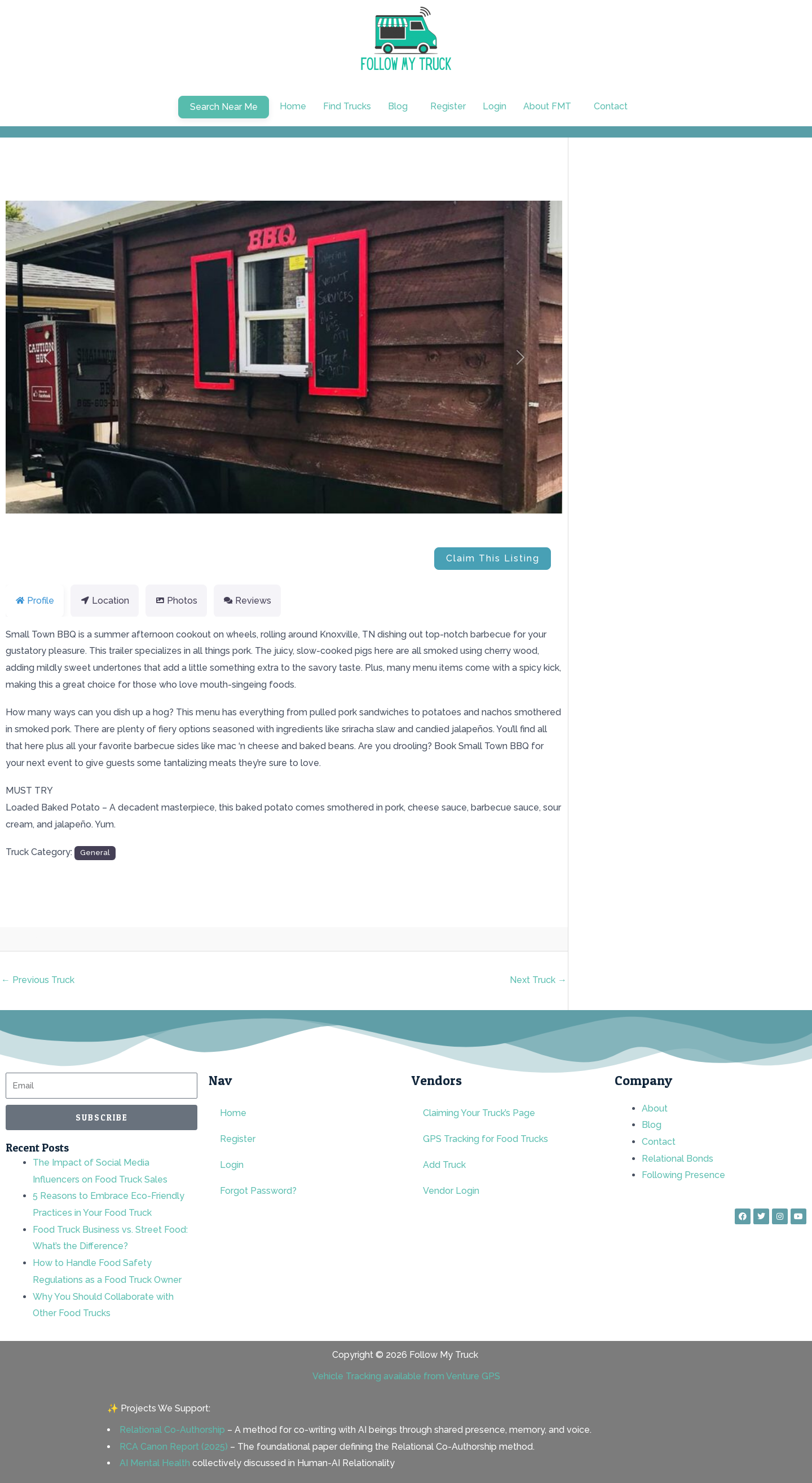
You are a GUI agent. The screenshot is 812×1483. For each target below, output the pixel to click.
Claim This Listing (493, 558)
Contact (611, 106)
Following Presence (683, 1175)
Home (293, 106)
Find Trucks (347, 106)
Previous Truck (37, 980)
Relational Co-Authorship (172, 1429)
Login (494, 106)
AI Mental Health (155, 1463)
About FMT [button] (547, 106)
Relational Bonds (677, 1158)
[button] (400, 106)
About (655, 1108)
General (95, 852)
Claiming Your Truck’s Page (479, 1113)
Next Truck (538, 980)
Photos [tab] (176, 600)
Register (448, 106)
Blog (651, 1124)
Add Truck (444, 1164)
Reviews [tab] (247, 600)
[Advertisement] (706, 252)
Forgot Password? (258, 1190)
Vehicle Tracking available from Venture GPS (406, 1376)
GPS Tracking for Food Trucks (485, 1139)
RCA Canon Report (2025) (174, 1446)
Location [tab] (104, 600)
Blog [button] (398, 106)
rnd (60, 939)
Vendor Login (451, 1190)
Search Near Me (224, 106)
